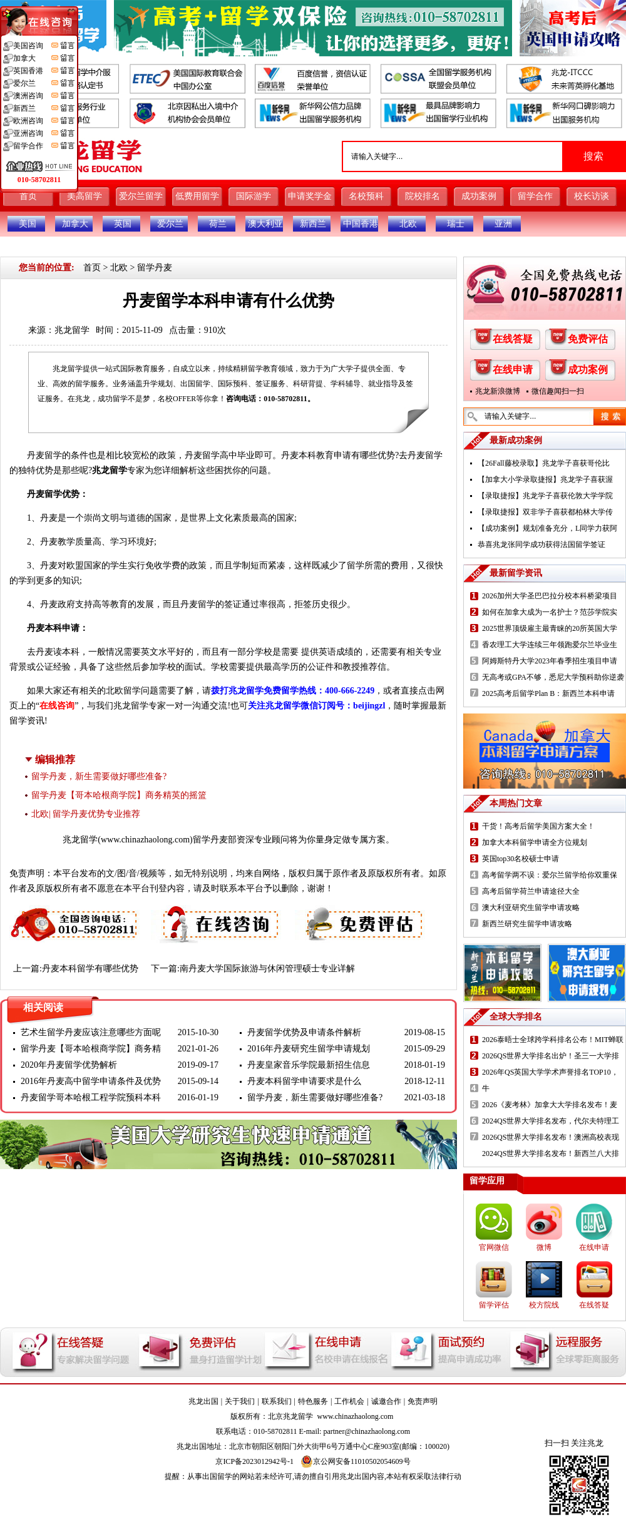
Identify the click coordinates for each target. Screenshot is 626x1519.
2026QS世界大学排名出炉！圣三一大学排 (550, 1055)
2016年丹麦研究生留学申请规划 (308, 1048)
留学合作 (535, 196)
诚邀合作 (386, 1401)
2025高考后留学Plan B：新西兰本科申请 (548, 693)
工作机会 (349, 1401)
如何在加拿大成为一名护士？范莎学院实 (549, 612)
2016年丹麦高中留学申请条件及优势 (91, 1081)
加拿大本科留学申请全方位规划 (534, 842)
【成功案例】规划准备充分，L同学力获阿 (547, 528)
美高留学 (84, 196)
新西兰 (313, 223)
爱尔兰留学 (141, 196)
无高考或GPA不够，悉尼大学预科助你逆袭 (553, 677)
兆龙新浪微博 (497, 391)
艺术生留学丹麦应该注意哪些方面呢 (91, 1032)
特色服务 (313, 1401)
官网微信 (494, 1247)
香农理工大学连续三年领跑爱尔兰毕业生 (549, 644)
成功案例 (478, 196)
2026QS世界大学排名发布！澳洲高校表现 (550, 1137)
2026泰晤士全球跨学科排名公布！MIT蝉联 (552, 1039)
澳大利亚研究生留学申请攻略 (531, 907)
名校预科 (366, 196)
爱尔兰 (170, 223)
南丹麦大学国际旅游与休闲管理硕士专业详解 (267, 968)
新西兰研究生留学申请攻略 (527, 923)
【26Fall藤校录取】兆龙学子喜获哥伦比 (544, 463)
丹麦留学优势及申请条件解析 (304, 1032)
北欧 (408, 223)
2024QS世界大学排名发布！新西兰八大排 (550, 1153)
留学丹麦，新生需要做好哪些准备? (99, 776)
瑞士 (455, 223)
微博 (544, 1247)
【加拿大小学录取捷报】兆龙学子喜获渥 (545, 479)
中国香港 (360, 223)
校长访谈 (591, 196)
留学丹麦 (154, 267)
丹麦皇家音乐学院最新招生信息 (308, 1065)
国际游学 (253, 196)
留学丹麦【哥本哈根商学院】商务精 (91, 1048)
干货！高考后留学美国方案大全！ (538, 826)
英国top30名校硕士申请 (520, 858)
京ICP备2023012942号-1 (254, 1461)
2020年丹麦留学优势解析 (69, 1065)
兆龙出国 (203, 1401)
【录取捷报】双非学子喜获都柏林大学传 (545, 512)
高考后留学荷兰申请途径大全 (531, 891)
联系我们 (277, 1401)
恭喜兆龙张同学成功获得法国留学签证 (541, 544)
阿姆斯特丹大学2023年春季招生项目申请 (549, 661)
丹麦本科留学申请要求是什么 (304, 1081)
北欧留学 (123, 690)
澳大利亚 (265, 223)
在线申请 (513, 369)
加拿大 (75, 223)
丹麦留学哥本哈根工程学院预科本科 (91, 1097)
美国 (27, 223)
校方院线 (544, 1305)
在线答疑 (513, 339)
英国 (122, 223)
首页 (28, 196)
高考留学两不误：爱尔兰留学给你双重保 (549, 875)
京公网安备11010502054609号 (355, 1461)
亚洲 (503, 223)
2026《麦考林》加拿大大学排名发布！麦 (549, 1104)
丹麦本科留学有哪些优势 (90, 968)
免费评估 (588, 339)
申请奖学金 (310, 196)
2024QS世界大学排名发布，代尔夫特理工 (550, 1121)
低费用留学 (197, 196)
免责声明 (423, 1401)
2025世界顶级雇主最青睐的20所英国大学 (549, 628)
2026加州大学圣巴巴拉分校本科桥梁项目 (549, 595)
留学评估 (494, 1305)
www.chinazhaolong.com (145, 839)
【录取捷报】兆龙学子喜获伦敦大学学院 (545, 495)
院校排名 (422, 196)
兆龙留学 (72, 330)
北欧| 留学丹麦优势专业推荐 (85, 814)
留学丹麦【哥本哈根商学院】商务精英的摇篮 (119, 795)
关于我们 (240, 1401)
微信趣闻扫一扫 (557, 391)
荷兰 (218, 223)
